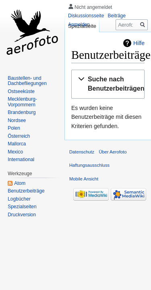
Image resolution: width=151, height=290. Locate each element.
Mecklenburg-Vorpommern (22, 102)
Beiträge (117, 16)
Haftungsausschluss (89, 165)
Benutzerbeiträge (26, 191)
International (21, 159)
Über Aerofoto (112, 151)
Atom (19, 183)
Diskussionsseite (86, 16)
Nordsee (17, 120)
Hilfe (139, 43)
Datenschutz (81, 151)
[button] (112, 84)
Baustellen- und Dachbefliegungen (27, 81)
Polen (14, 128)
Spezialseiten (22, 206)
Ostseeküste (21, 91)
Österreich (19, 136)
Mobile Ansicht (83, 178)
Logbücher (19, 199)
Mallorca (17, 144)
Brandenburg (21, 112)
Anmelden (79, 24)
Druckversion (22, 215)
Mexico (15, 152)
